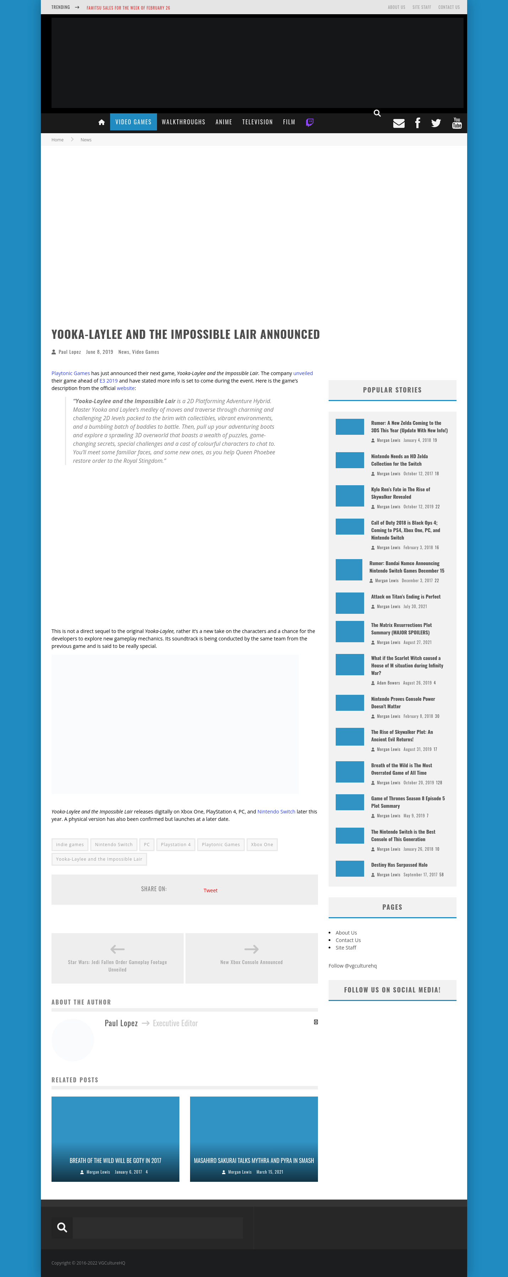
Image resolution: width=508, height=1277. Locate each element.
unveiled (303, 373)
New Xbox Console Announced (251, 961)
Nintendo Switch (277, 811)
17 (435, 749)
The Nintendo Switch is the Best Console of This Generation (403, 835)
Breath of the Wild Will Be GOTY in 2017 (115, 1160)
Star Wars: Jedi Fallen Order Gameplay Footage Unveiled (117, 965)
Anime (224, 122)
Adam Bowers (388, 683)
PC (147, 845)
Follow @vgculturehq (353, 965)
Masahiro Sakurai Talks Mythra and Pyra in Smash (254, 1160)
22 (438, 506)
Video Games (133, 122)
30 (437, 716)
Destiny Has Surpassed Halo (399, 864)
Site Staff (421, 7)
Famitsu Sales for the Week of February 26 (128, 8)
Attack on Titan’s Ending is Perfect (406, 596)
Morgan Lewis (98, 1172)
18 (437, 473)
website (126, 388)
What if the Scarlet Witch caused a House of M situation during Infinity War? (407, 665)
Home (58, 140)
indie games (70, 845)
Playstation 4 (176, 845)
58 (441, 874)
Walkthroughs (184, 122)
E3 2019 (108, 380)
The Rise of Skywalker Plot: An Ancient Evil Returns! (402, 735)
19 (435, 440)
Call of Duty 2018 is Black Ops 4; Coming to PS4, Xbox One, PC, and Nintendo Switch (405, 530)
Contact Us (449, 7)
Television (257, 122)
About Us (396, 7)
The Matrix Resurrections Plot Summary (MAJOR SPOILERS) (401, 628)
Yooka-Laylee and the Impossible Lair (99, 859)
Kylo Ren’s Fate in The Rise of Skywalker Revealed (400, 492)
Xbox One (262, 845)
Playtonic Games (71, 373)
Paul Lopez (70, 351)
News (123, 351)
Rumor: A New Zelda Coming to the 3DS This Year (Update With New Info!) (409, 426)
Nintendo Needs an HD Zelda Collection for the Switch (399, 459)
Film (289, 122)
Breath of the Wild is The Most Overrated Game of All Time (401, 768)
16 (437, 547)
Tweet (210, 890)
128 (439, 782)
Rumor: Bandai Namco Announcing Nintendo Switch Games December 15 (406, 566)
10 (438, 849)
